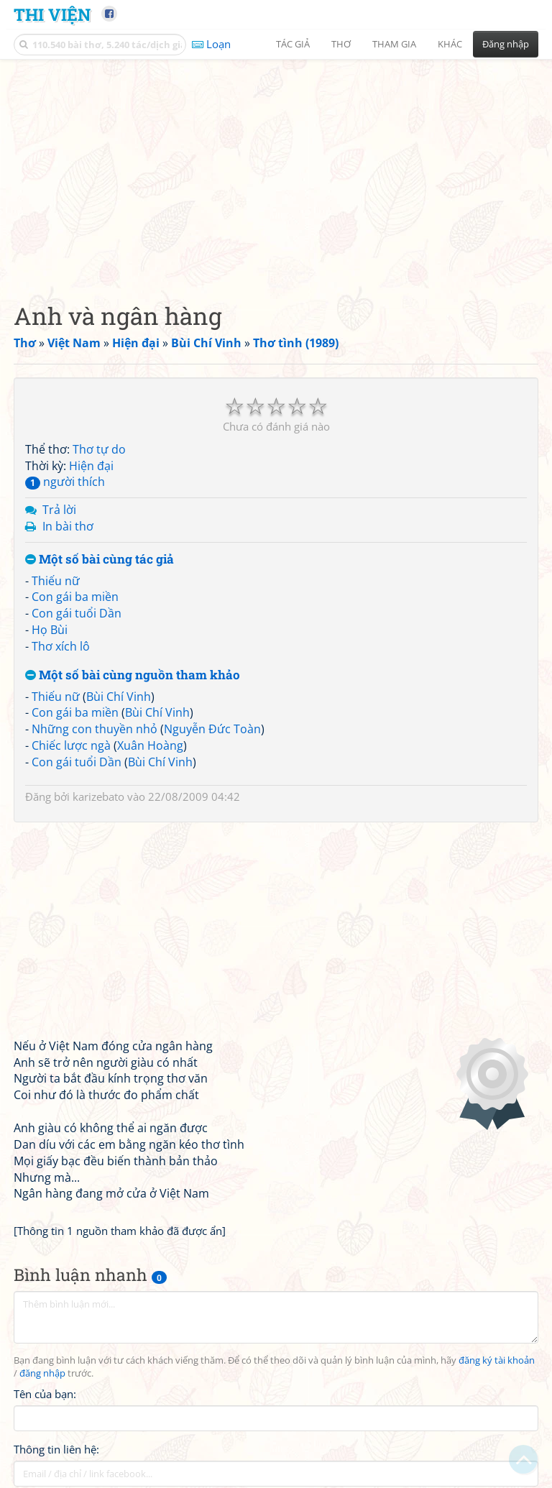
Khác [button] (450, 43)
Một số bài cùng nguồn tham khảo (132, 675)
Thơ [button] (341, 43)
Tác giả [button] (293, 43)
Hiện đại (91, 466)
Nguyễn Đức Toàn (212, 729)
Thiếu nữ (56, 581)
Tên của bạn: (45, 1394)
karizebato (98, 796)
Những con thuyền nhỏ (94, 729)
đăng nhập (42, 1373)
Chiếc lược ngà (71, 745)
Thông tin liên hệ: (56, 1449)
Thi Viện (52, 14)
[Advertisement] (276, 169)
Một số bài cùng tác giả (99, 559)
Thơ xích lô (61, 646)
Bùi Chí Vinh (118, 696)
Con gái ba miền (75, 597)
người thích (65, 482)
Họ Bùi (50, 630)
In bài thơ (67, 526)
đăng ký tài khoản (497, 1360)
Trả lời (59, 510)
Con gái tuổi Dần (76, 613)
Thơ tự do (99, 449)
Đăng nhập (505, 43)
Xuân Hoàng (150, 745)
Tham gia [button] (394, 43)
